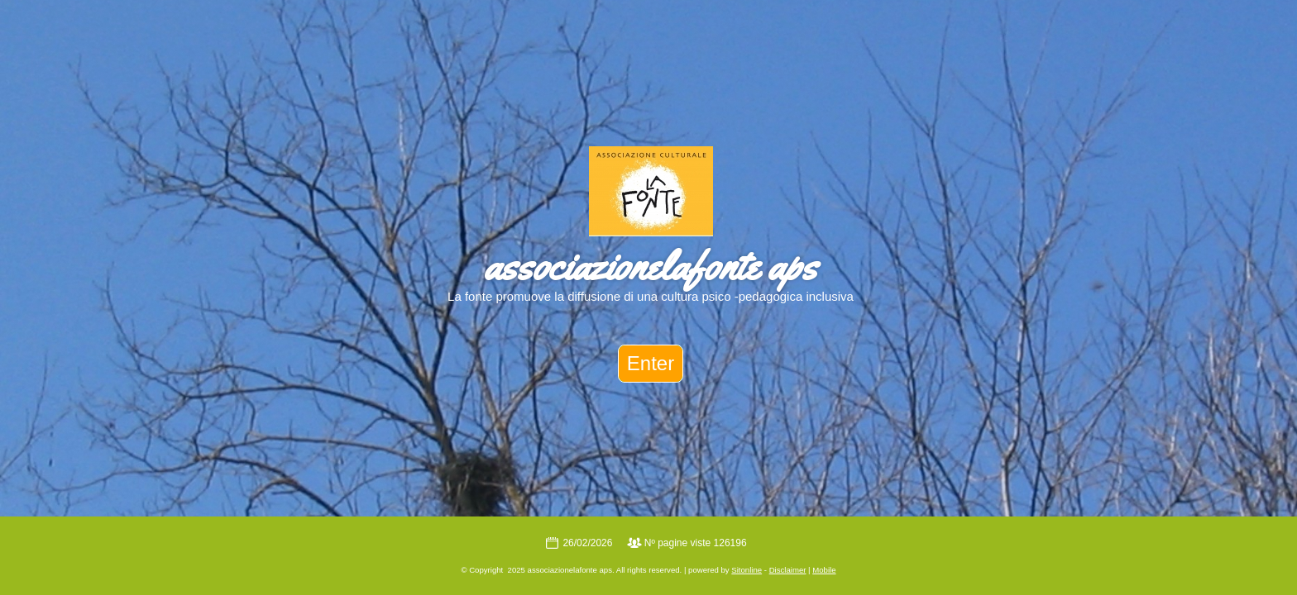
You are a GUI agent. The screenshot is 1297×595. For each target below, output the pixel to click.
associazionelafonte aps (650, 265)
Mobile (823, 569)
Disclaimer (787, 569)
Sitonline (746, 569)
